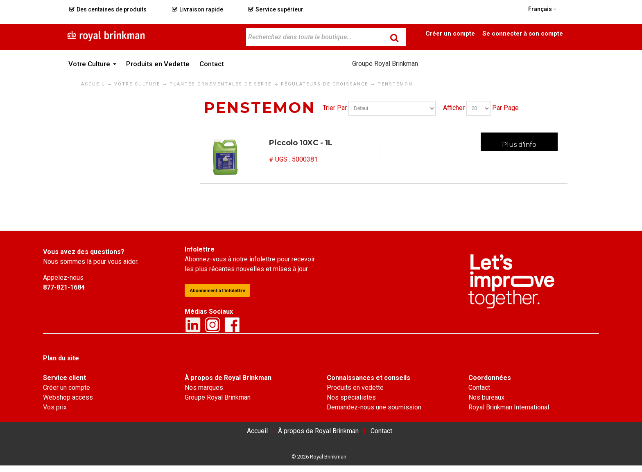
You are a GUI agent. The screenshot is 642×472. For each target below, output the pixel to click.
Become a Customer (450, 33)
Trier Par (335, 108)
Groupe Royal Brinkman (385, 63)
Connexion (522, 33)
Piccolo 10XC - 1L (300, 142)
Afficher (454, 108)
